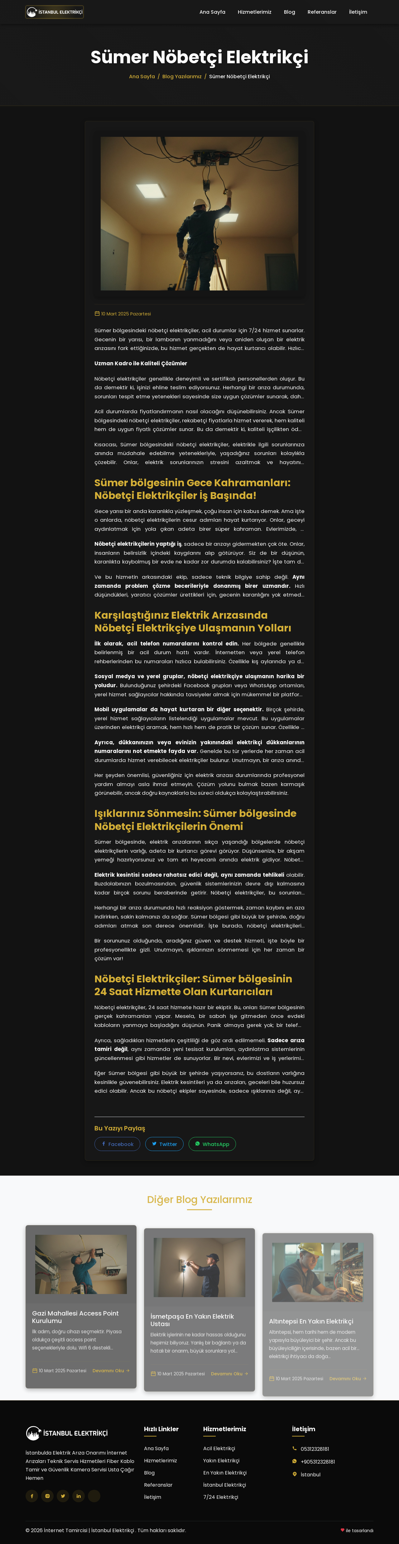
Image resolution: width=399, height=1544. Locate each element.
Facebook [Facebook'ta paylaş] (117, 1144)
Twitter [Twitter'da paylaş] (164, 1144)
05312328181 (315, 1449)
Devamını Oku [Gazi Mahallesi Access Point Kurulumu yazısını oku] (111, 1398)
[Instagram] (47, 1496)
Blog (289, 12)
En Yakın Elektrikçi (225, 1472)
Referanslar (322, 12)
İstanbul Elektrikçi (224, 1485)
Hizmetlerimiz (255, 12)
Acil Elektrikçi (219, 1448)
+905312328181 (318, 1461)
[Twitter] (63, 1496)
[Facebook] (32, 1496)
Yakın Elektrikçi (221, 1460)
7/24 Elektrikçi (220, 1497)
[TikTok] (94, 1496)
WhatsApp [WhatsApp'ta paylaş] (212, 1144)
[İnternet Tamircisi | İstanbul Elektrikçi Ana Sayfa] (55, 12)
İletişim (358, 12)
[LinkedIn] (78, 1496)
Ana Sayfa (212, 12)
